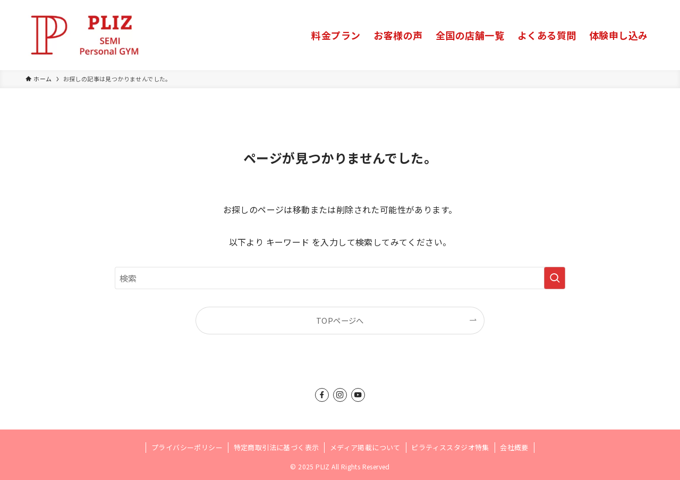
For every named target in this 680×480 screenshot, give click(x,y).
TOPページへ (340, 320)
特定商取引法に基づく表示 (276, 447)
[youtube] (358, 395)
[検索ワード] (340, 278)
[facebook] (322, 395)
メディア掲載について (365, 447)
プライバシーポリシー (187, 447)
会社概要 (514, 447)
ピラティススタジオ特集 (450, 447)
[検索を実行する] (554, 278)
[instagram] (340, 395)
